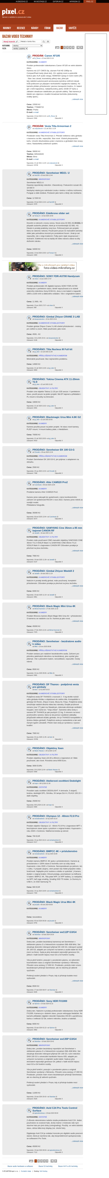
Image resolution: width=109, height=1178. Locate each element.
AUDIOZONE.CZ (22, 1)
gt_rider (36, 352)
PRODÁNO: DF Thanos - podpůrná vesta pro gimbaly (55, 686)
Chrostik (37, 452)
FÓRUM (47, 27)
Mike (35, 646)
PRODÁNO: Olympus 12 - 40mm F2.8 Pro (55, 816)
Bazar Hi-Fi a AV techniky (68, 1166)
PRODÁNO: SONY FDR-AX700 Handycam (56, 276)
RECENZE (21, 27)
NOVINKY (7, 27)
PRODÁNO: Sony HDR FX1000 (49, 1001)
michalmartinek (39, 818)
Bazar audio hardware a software (20, 1166)
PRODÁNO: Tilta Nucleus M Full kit (52, 349)
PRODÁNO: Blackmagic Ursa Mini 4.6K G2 (56, 417)
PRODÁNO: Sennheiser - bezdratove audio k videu (56, 642)
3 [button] (67, 47)
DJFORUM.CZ (58, 1)
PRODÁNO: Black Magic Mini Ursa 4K (53, 606)
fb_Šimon (37, 58)
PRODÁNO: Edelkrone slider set (50, 213)
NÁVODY (34, 27)
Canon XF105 (46, 55)
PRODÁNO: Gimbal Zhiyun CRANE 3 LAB (56, 316)
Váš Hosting (43, 1171)
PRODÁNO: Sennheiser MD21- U (51, 173)
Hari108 (36, 175)
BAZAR (59, 27)
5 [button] (73, 47)
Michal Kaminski (39, 609)
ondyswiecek (38, 128)
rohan (36, 279)
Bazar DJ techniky (46, 1166)
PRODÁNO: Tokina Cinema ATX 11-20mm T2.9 (56, 380)
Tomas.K (37, 216)
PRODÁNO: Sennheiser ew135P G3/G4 (54, 1039)
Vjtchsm (37, 1003)
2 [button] (64, 47)
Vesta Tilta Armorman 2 (51, 126)
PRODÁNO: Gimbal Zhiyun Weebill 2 (53, 571)
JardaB (36, 533)
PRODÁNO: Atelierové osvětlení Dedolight (56, 781)
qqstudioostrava (39, 1113)
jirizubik (36, 904)
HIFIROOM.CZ (75, 1)
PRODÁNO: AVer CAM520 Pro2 (50, 482)
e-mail (35, 112)
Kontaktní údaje (26, 1171)
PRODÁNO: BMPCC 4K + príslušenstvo (54, 851)
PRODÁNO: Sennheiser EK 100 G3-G (53, 449)
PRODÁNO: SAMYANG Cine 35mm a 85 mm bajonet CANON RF (57, 529)
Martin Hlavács (39, 751)
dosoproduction (39, 319)
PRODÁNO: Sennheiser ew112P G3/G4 (54, 932)
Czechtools (38, 485)
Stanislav (37, 934)
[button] (57, 47)
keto (35, 689)
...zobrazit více (77, 99)
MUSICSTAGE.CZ (40, 1)
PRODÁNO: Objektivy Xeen (47, 748)
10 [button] (78, 47)
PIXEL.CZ (89, 1)
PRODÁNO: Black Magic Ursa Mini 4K (53, 902)
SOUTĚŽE (73, 27)
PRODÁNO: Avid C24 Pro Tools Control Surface (54, 1109)
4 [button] (70, 47)
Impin (36, 783)
